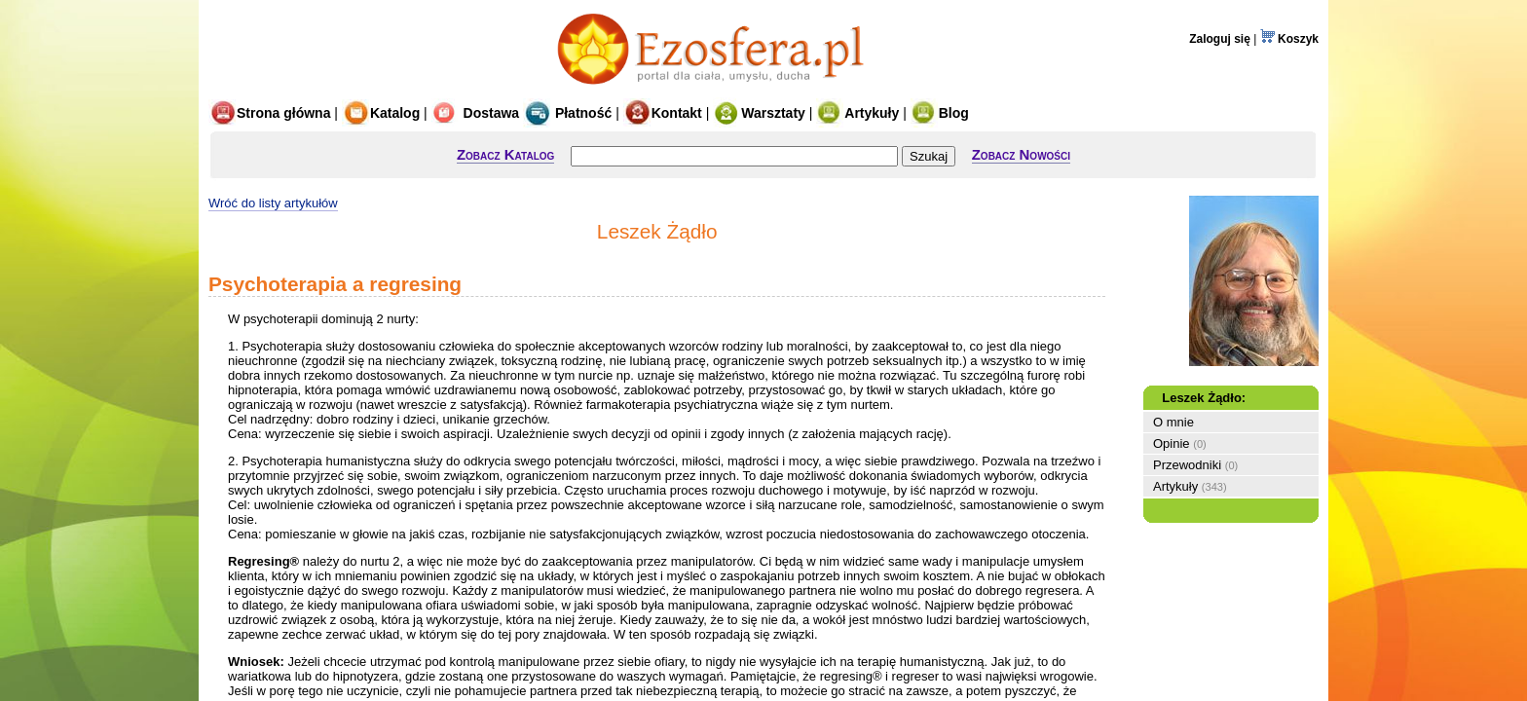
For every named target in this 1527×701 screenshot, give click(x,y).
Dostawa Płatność (522, 113)
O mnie (1173, 422)
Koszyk (1289, 39)
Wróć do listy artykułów (273, 203)
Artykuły (857, 113)
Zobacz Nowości (1021, 154)
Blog (940, 113)
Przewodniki (1187, 465)
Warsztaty (759, 113)
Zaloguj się (1219, 39)
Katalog (381, 113)
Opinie (1171, 443)
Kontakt (662, 113)
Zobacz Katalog (505, 154)
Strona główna (269, 113)
